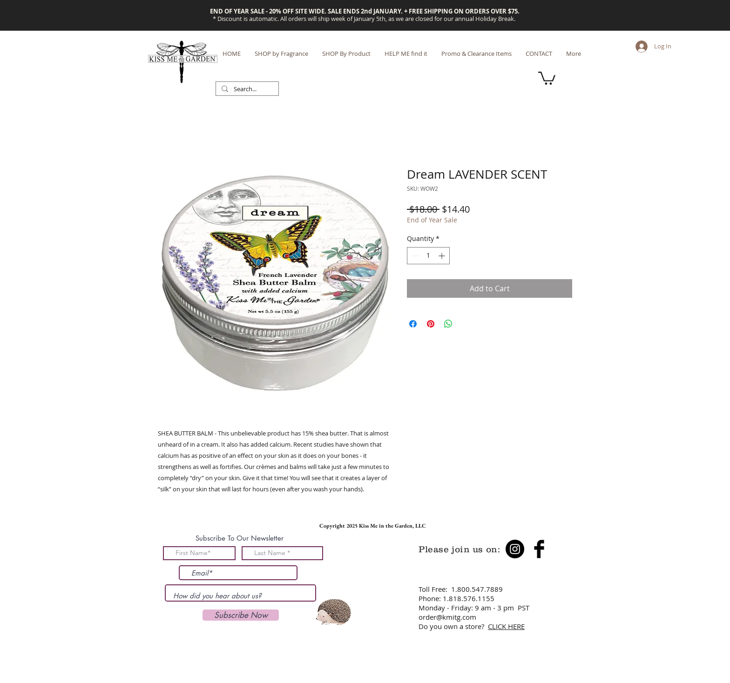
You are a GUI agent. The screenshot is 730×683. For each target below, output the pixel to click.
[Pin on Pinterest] (430, 323)
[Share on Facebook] (413, 323)
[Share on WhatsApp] (448, 323)
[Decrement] (414, 256)
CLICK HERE (506, 626)
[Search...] (246, 89)
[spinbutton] (428, 256)
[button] (546, 77)
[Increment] (442, 256)
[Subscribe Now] (241, 615)
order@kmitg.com (447, 617)
